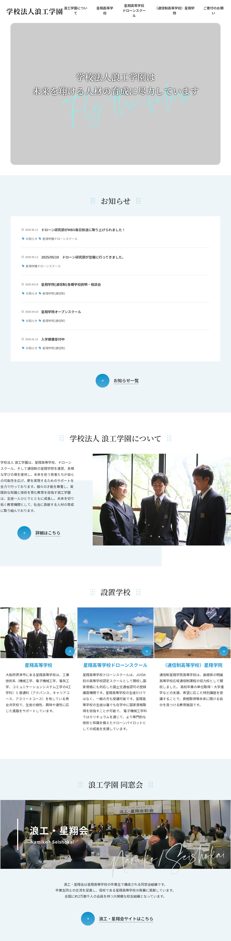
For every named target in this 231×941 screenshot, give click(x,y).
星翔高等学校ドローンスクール (134, 10)
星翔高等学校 (104, 10)
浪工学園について (75, 10)
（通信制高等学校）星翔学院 (174, 10)
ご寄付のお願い (213, 10)
